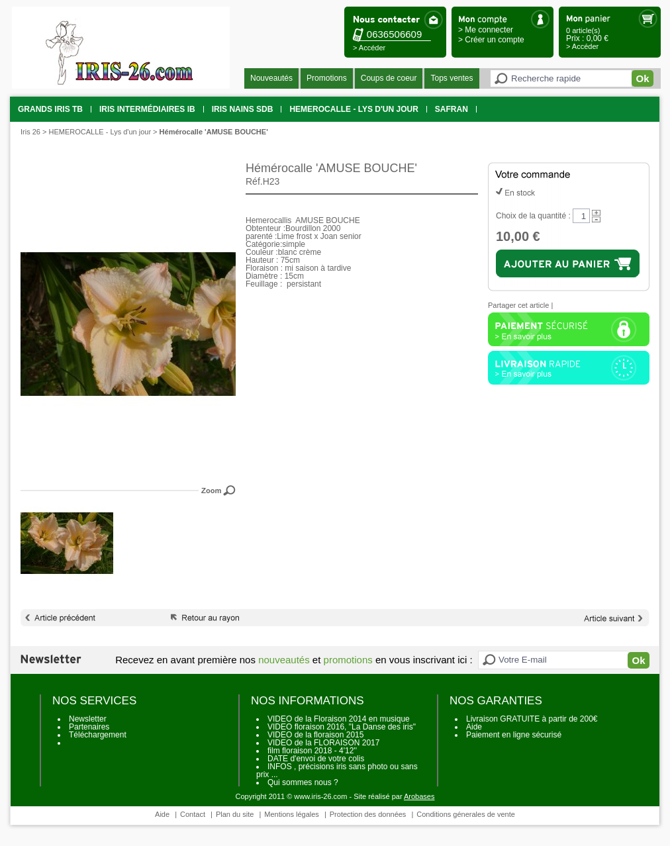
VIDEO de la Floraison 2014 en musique (338, 719)
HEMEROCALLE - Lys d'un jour (353, 109)
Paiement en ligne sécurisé (513, 734)
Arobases (419, 796)
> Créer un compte (491, 39)
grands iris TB (50, 109)
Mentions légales (291, 814)
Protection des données (368, 814)
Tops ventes (451, 78)
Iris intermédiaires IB (147, 109)
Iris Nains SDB (242, 109)
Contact (192, 814)
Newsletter (88, 719)
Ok (642, 78)
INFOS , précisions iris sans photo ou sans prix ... (337, 770)
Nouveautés (271, 78)
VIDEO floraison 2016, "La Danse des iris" (341, 726)
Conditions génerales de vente (465, 814)
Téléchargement (97, 734)
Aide (474, 726)
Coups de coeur (389, 78)
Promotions (327, 78)
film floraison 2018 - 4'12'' (312, 750)
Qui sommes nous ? (302, 782)
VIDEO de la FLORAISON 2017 (323, 742)
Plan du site (235, 814)
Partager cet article (518, 305)
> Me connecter (485, 29)
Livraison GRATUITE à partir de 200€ (532, 719)
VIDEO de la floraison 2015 (315, 734)
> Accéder (369, 48)
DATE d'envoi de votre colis (315, 758)
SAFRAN (451, 109)
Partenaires (89, 726)
